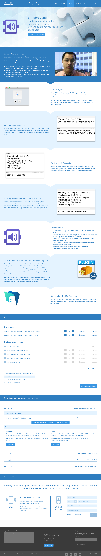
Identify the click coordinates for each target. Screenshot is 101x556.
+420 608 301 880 (31, 497)
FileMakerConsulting (30, 3)
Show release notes (62, 422)
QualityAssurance (49, 3)
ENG (99, 4)
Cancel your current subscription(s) (12, 382)
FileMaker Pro (29, 57)
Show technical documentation (43, 422)
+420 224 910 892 (50, 538)
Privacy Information (74, 514)
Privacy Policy (30, 553)
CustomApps (21, 3)
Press (13, 553)
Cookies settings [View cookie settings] (41, 553)
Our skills (78, 3)
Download (10, 444)
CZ (98, 2)
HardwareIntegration (39, 3)
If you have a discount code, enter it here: (18, 373)
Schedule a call (48, 545)
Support (63, 3)
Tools (70, 3)
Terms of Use (21, 553)
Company (7, 553)
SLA (56, 3)
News (85, 3)
